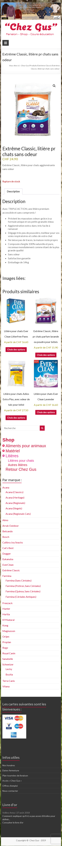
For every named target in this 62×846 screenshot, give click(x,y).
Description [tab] (13, 191)
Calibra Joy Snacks (12, 542)
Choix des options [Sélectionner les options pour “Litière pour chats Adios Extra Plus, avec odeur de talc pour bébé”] (16, 417)
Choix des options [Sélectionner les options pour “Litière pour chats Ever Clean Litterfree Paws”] (16, 349)
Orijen (5, 636)
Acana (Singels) (14, 508)
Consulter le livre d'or (12, 822)
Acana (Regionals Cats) (18, 513)
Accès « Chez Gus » (12, 780)
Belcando (7, 531)
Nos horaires (8, 765)
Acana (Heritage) (15, 497)
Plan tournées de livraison (15, 775)
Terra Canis (8, 680)
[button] (54, 86)
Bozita (9, 674)
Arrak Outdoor (10, 525)
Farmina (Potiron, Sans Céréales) (23, 585)
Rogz (5, 647)
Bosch (5, 536)
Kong (5, 625)
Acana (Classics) (14, 492)
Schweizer (8, 664)
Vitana (6, 686)
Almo (5, 520)
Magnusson (8, 630)
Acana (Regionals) (15, 502)
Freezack (7, 603)
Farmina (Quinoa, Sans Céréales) (23, 591)
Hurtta (6, 614)
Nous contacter (10, 790)
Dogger (6, 553)
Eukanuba (7, 559)
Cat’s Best (8, 547)
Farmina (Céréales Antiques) (21, 596)
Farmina (6, 575)
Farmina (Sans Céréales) (18, 580)
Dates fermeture (10, 770)
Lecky (9, 668)
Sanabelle (7, 658)
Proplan (6, 642)
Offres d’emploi (10, 785)
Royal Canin (8, 653)
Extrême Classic (11, 570)
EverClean (8, 564)
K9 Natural (8, 619)
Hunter (6, 608)
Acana (5, 487)
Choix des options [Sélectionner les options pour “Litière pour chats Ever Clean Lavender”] (46, 412)
